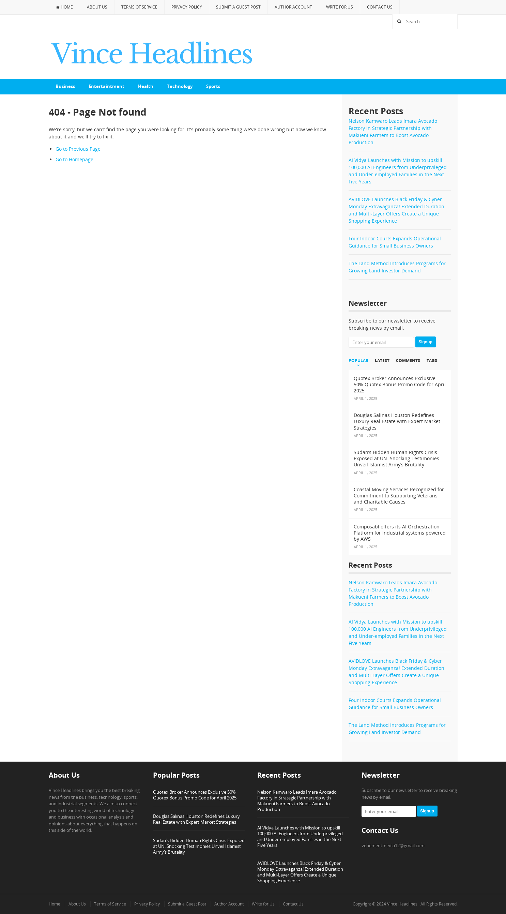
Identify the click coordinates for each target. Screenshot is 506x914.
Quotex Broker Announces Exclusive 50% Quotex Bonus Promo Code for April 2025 (194, 795)
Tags (432, 360)
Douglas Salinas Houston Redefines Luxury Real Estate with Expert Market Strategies (196, 819)
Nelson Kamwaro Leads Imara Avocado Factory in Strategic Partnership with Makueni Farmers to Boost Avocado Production (297, 800)
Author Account (293, 7)
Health (145, 86)
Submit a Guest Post (238, 7)
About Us (97, 7)
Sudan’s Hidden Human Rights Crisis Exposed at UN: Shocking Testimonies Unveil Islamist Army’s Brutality (199, 846)
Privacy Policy (186, 7)
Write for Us (339, 7)
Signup (425, 342)
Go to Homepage (74, 159)
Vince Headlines (402, 904)
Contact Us (380, 7)
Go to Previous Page (78, 149)
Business (65, 86)
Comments (408, 360)
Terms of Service (139, 7)
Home (64, 7)
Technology (180, 86)
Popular (358, 360)
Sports (213, 86)
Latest (382, 360)
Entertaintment (106, 86)
